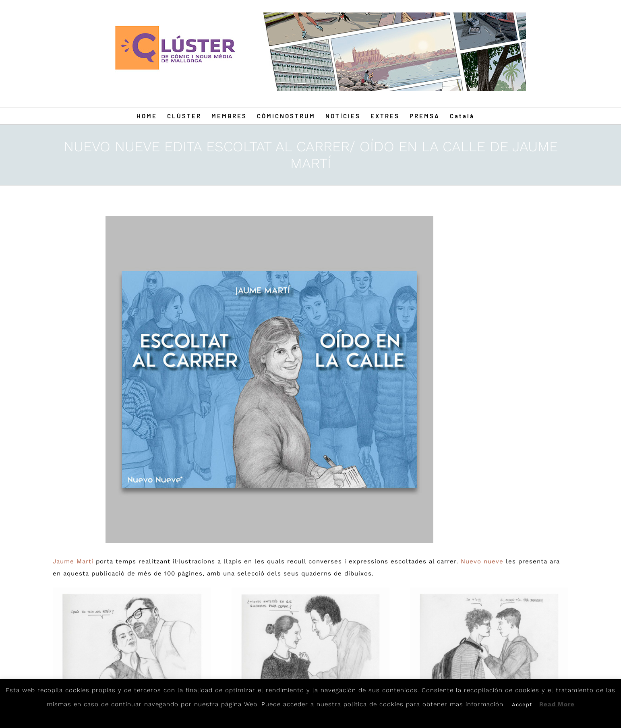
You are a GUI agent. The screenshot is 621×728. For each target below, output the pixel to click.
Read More (557, 704)
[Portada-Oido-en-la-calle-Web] (269, 379)
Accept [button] (522, 704)
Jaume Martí (73, 561)
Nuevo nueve (482, 561)
